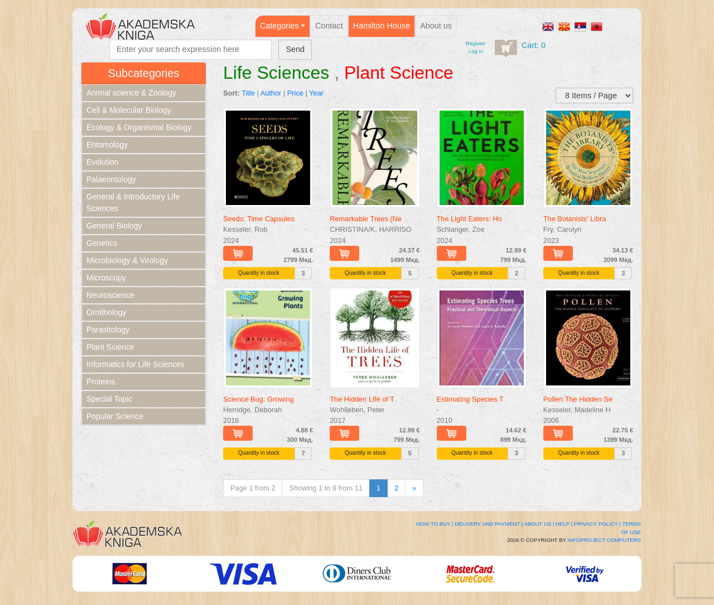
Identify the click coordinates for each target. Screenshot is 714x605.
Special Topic (109, 398)
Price (295, 93)
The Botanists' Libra (574, 219)
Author (271, 93)
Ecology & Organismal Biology (138, 127)
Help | (564, 524)
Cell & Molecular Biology (128, 110)
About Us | (539, 524)
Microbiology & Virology (127, 260)
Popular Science (114, 416)
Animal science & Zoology (131, 92)
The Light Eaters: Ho (469, 219)
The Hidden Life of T (362, 399)
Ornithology (106, 312)
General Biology (114, 225)
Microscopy (106, 277)
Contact (329, 25)
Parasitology (107, 329)
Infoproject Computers (604, 540)
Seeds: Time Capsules (259, 219)
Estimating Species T (470, 399)
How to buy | (434, 524)
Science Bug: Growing (258, 399)
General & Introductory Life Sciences (133, 202)
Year (316, 93)
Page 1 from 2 (252, 488)
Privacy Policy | (597, 524)
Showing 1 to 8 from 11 (326, 488)
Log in (476, 51)
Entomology (107, 144)
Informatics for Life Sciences (135, 364)
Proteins (100, 381)
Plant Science (110, 346)
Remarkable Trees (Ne (366, 219)
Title (248, 93)
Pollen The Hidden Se (577, 399)
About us (436, 25)
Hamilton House (381, 25)
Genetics (101, 243)
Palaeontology (111, 179)
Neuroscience (110, 294)
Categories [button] (279, 25)
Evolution (102, 162)
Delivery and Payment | (489, 524)
